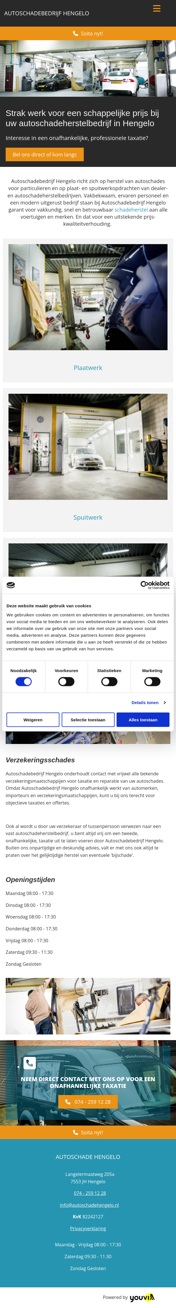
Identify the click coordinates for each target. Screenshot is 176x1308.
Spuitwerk (88, 517)
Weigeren (32, 719)
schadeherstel (131, 209)
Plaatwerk (88, 367)
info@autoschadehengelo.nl (89, 1205)
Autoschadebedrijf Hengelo (46, 13)
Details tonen (145, 702)
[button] (88, 33)
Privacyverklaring (88, 1228)
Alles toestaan (143, 719)
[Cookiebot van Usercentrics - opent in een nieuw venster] (144, 585)
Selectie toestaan (88, 719)
